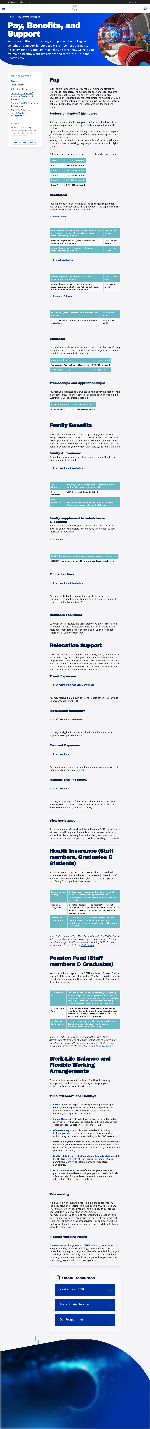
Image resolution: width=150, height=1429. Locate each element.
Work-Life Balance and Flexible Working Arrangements (21, 113)
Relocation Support (20, 89)
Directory (139, 2)
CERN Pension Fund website (95, 1046)
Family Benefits (18, 84)
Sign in (130, 2)
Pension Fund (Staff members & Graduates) (25, 104)
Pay (13, 80)
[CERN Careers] (74, 8)
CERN (19, 2)
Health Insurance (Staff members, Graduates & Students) (22, 96)
